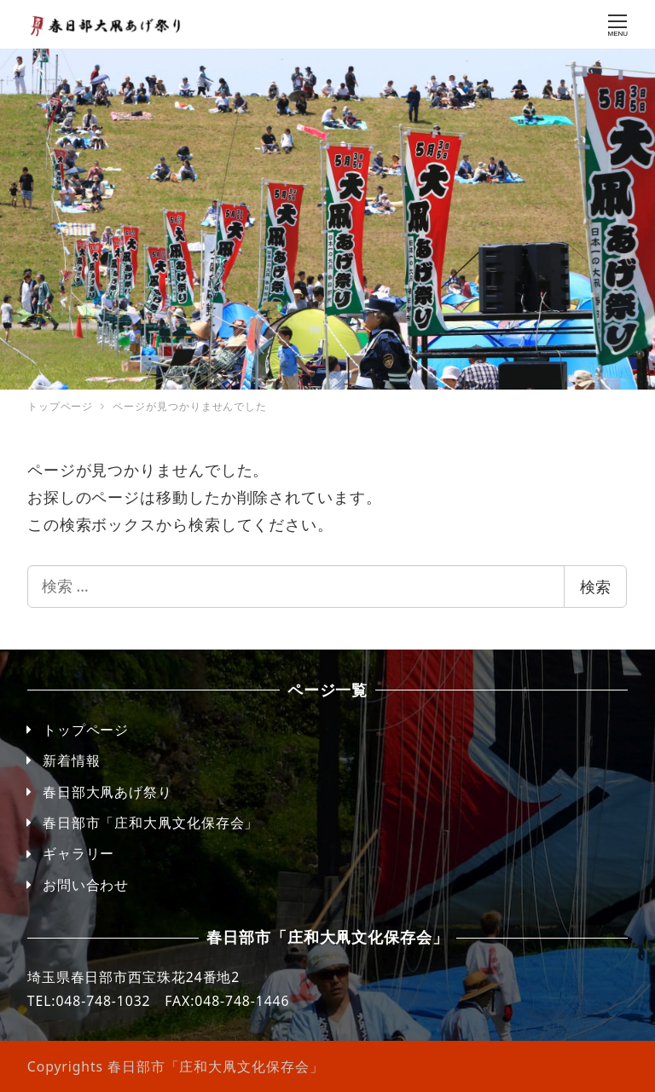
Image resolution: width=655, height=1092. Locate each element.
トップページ (86, 729)
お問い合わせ (86, 884)
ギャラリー (79, 853)
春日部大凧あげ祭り (107, 792)
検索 (595, 586)
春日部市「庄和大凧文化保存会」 (151, 822)
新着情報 (72, 760)
